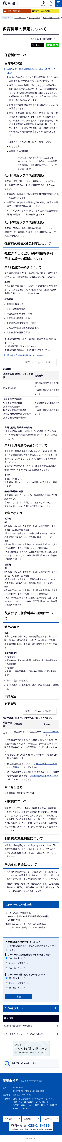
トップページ (20, 18)
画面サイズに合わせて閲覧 (38, 362)
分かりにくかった (17, 968)
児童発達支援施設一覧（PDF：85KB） (25, 355)
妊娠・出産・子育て (51, 18)
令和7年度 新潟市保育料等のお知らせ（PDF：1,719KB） (32, 71)
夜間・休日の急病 (42, 11)
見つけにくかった (17, 988)
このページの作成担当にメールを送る (27, 927)
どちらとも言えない (18, 963)
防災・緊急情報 (14, 11)
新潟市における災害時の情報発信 (18, 1026)
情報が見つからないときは (24, 1063)
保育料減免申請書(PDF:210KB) (44, 776)
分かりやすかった (17, 958)
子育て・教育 (34, 18)
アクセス (8, 1119)
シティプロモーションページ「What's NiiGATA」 (24, 1034)
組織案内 (27, 1119)
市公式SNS (47, 1119)
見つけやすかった (17, 978)
